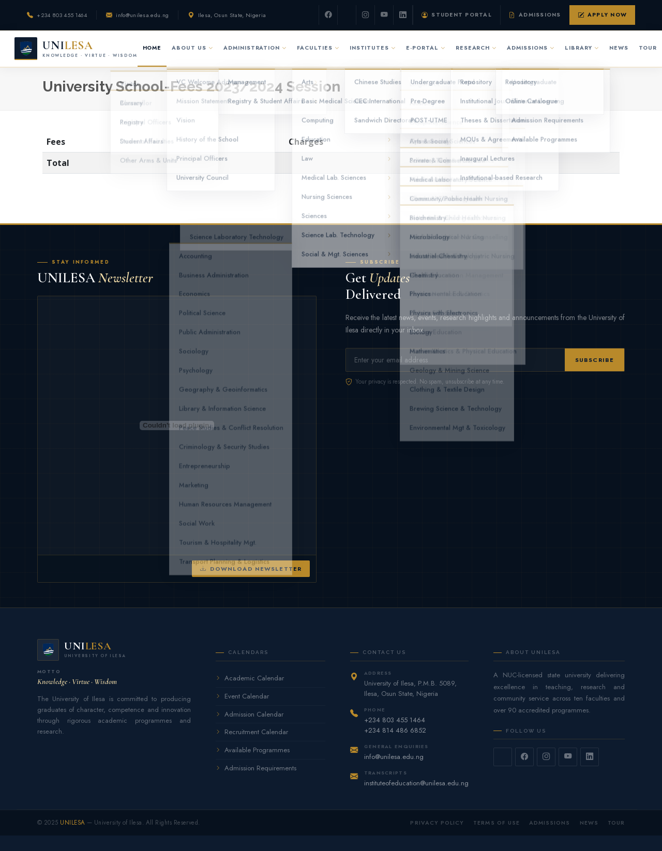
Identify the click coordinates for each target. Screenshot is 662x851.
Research (476, 48)
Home (152, 48)
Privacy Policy (437, 823)
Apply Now (602, 15)
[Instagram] (365, 15)
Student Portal (457, 15)
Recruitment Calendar (252, 732)
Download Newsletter (251, 569)
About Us (192, 48)
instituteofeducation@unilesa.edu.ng (416, 783)
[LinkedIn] (403, 15)
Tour (648, 48)
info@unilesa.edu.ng (142, 15)
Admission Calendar (249, 714)
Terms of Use (496, 823)
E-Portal (425, 48)
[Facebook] (328, 15)
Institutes (373, 48)
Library (582, 48)
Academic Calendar (250, 678)
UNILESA (72, 822)
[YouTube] (384, 15)
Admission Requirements (256, 768)
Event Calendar (242, 696)
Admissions (535, 15)
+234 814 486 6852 (395, 730)
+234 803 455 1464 (62, 15)
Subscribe (594, 360)
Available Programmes (253, 750)
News (618, 48)
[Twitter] (347, 15)
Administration (255, 48)
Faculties (318, 48)
